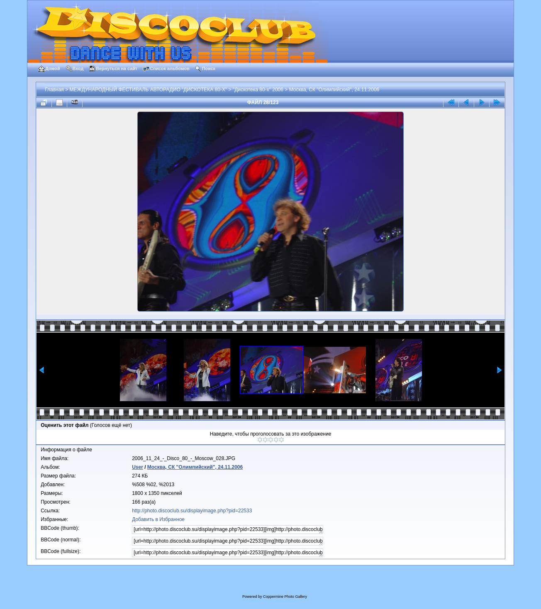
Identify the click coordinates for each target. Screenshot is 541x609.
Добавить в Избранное (158, 519)
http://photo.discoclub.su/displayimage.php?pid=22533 (192, 511)
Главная (54, 90)
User (137, 467)
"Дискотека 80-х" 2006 (258, 90)
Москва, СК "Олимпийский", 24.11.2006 (334, 90)
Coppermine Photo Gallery (285, 596)
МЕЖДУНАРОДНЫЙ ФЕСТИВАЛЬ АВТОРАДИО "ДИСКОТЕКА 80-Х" (148, 90)
